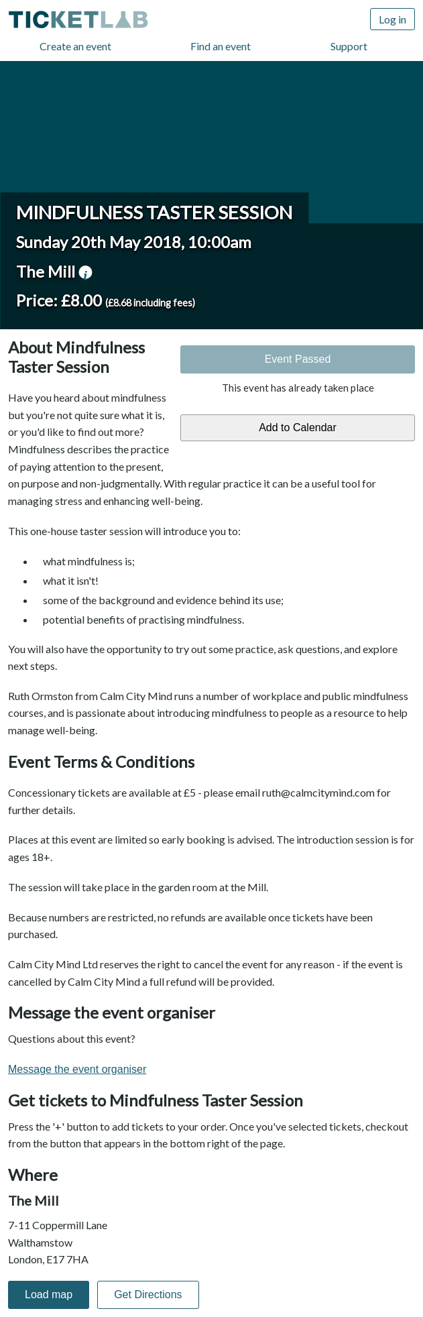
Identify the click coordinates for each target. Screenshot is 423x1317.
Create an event (75, 46)
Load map (48, 1294)
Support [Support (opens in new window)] (348, 46)
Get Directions (148, 1294)
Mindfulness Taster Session (154, 212)
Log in (392, 19)
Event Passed (298, 359)
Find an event (220, 46)
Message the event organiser (77, 1069)
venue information (85, 272)
